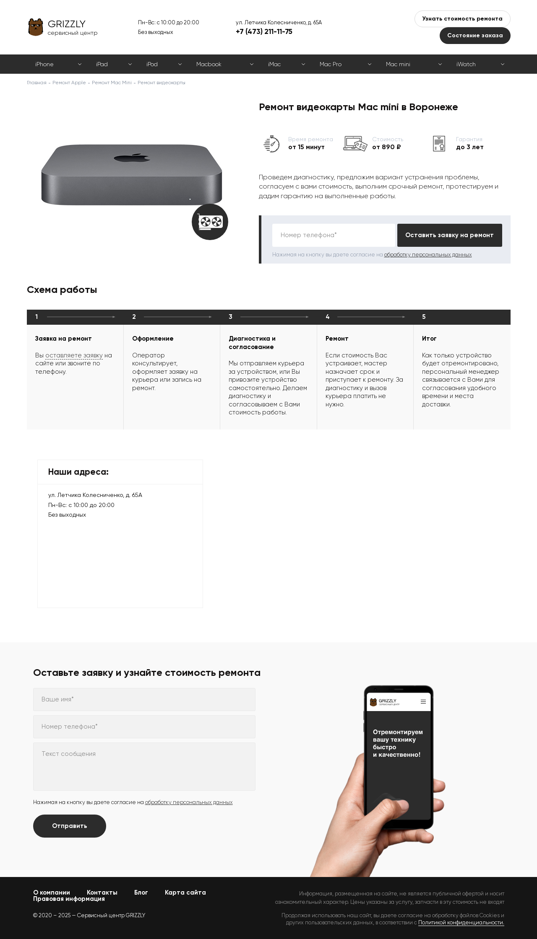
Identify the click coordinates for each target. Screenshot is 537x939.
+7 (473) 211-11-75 (264, 31)
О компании (51, 892)
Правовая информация (69, 899)
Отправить (69, 826)
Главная (37, 82)
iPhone (44, 64)
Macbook (209, 64)
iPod (152, 64)
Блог (141, 892)
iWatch (466, 64)
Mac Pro (330, 64)
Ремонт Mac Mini (112, 82)
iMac (274, 64)
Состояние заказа (475, 35)
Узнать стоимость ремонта (462, 18)
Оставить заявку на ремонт (449, 235)
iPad (102, 64)
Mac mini (398, 64)
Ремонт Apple (69, 82)
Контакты (102, 892)
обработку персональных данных (428, 254)
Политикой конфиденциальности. (461, 922)
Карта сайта (185, 892)
